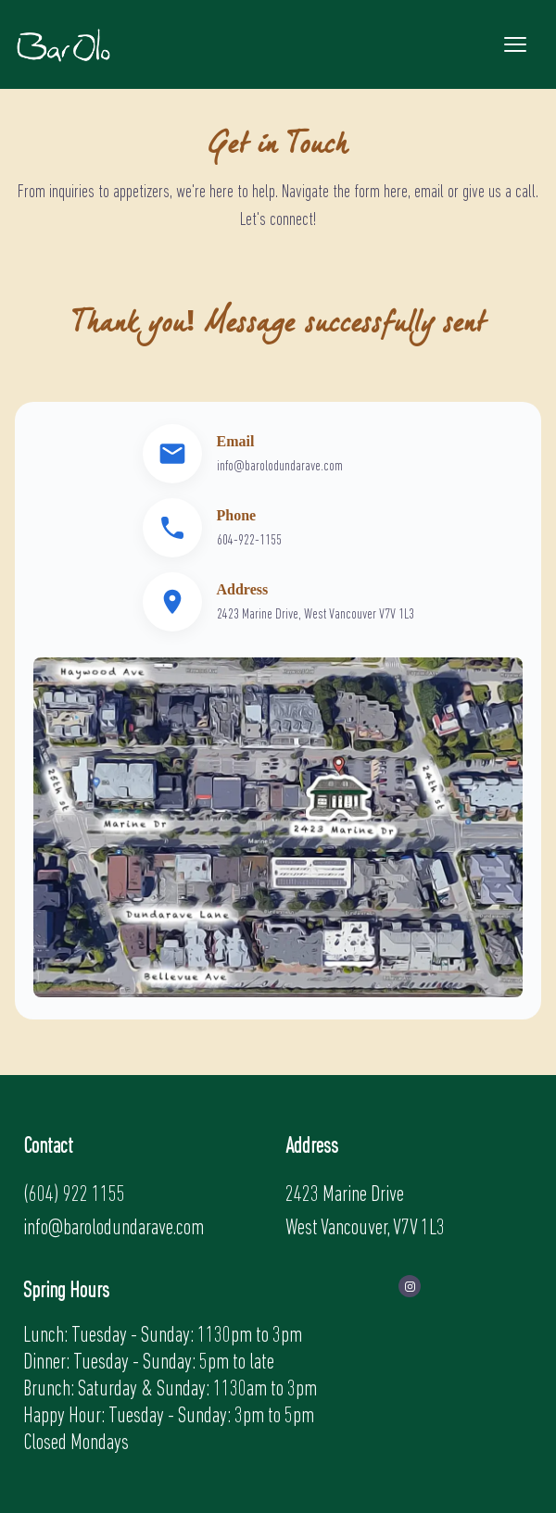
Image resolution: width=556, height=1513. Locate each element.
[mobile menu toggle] (515, 44)
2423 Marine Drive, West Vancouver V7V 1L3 (315, 614)
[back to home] (63, 44)
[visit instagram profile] (409, 1286)
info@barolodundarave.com (280, 466)
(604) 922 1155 (74, 1195)
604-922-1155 (249, 540)
